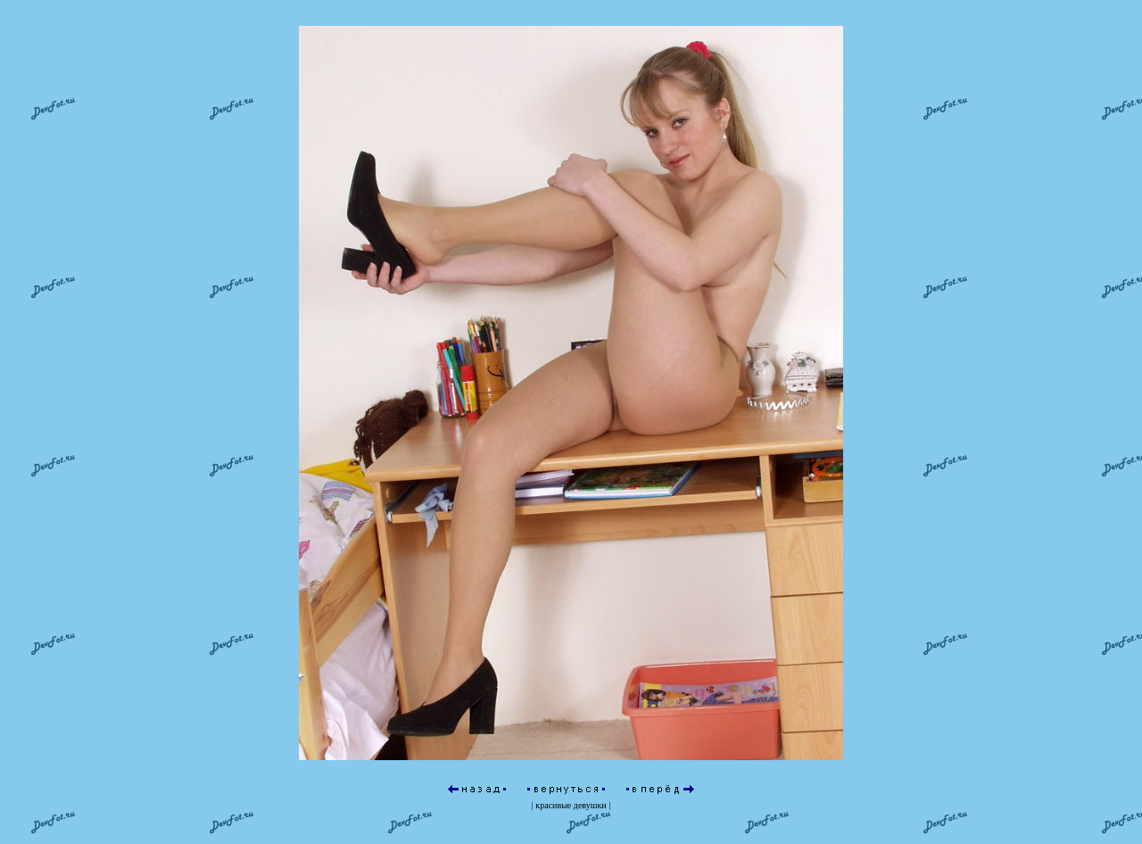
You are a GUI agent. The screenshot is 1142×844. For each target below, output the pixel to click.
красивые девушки (570, 773)
